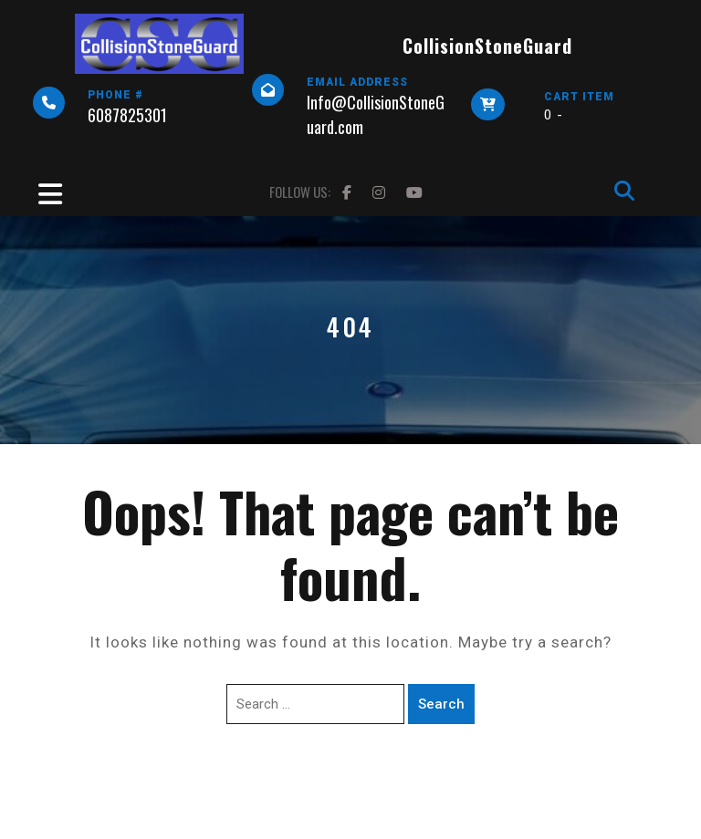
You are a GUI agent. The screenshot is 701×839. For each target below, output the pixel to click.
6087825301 (127, 115)
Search (441, 704)
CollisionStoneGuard (487, 45)
